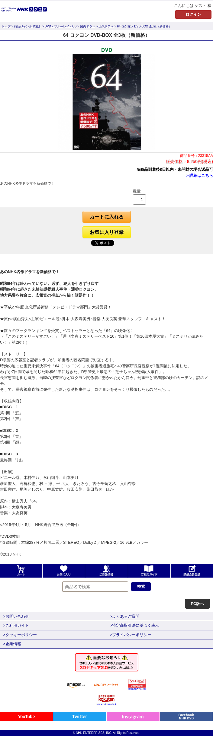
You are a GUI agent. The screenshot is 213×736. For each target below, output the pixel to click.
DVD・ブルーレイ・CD (61, 26)
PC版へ (197, 603)
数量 (137, 191)
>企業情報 (12, 644)
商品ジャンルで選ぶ (27, 26)
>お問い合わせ (16, 616)
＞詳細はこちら (199, 175)
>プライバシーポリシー (131, 634)
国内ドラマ (87, 26)
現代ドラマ (106, 26)
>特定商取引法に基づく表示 (135, 625)
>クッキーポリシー (20, 634)
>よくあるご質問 (125, 616)
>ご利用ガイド (16, 625)
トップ (6, 26)
